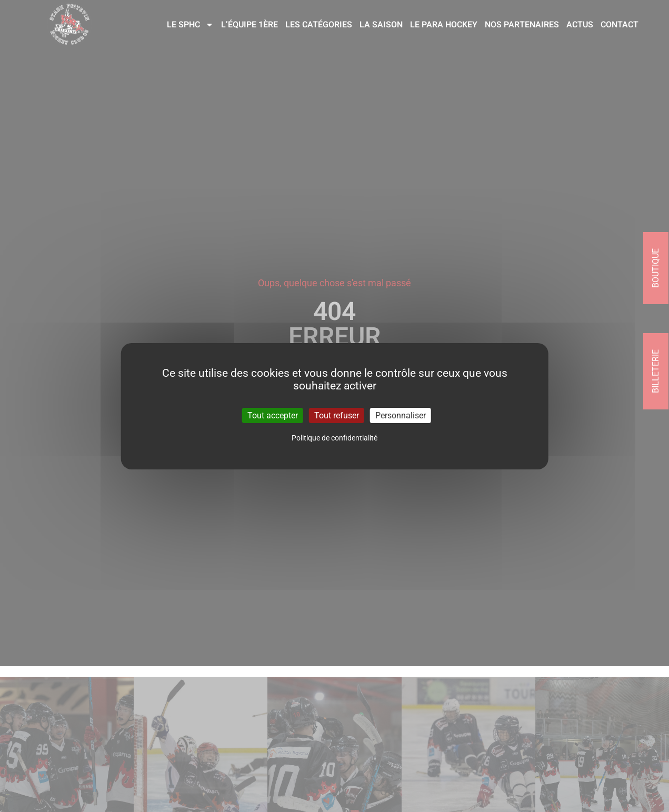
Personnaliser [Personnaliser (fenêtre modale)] (400, 415)
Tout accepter (272, 415)
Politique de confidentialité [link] (334, 438)
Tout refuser (336, 415)
